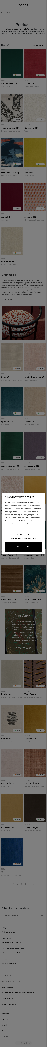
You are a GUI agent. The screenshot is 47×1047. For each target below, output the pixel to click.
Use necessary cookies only (23, 538)
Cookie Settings (23, 534)
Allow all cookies (23, 547)
